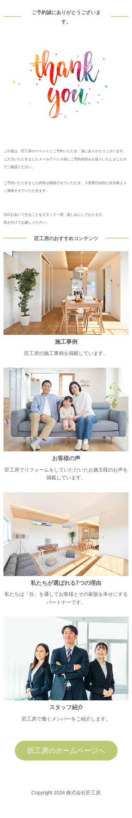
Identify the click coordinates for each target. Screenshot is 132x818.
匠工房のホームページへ (66, 750)
